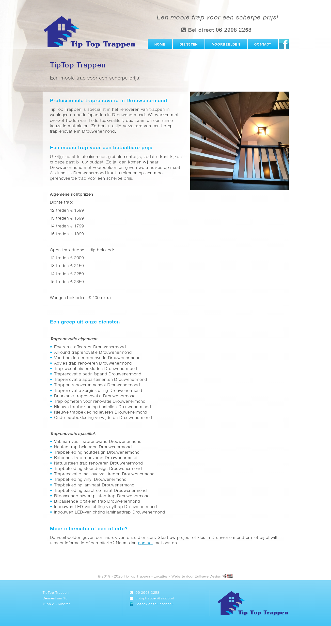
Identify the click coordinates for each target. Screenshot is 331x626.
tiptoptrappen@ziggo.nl (155, 598)
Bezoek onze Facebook (154, 604)
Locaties (161, 576)
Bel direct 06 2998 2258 (216, 30)
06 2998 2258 (147, 592)
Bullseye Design (208, 576)
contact (145, 543)
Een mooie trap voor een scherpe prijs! (218, 18)
